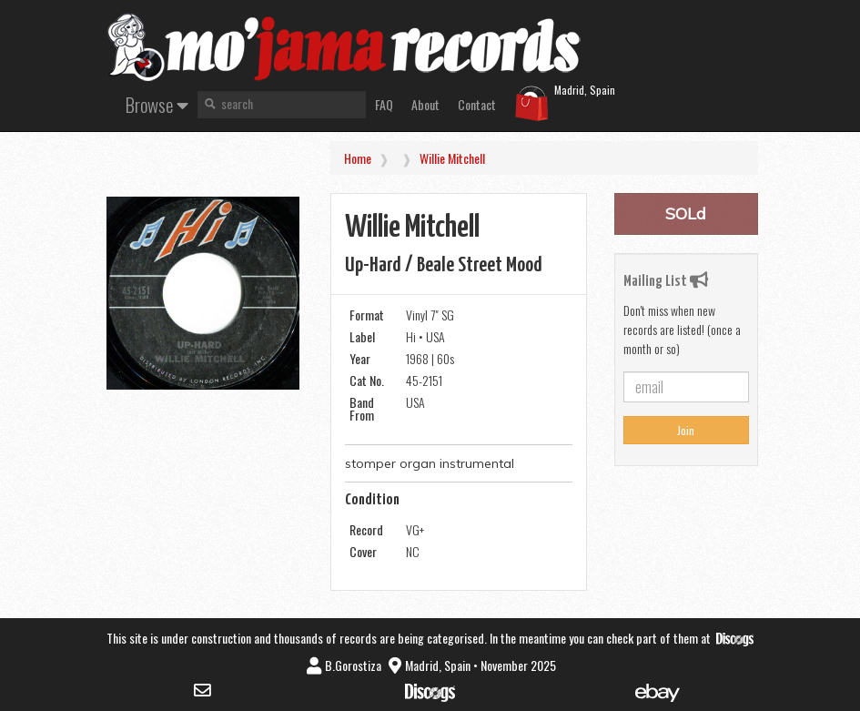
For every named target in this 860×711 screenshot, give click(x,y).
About (425, 104)
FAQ (384, 104)
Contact (477, 104)
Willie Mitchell (452, 158)
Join (685, 430)
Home (357, 158)
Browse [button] (157, 104)
